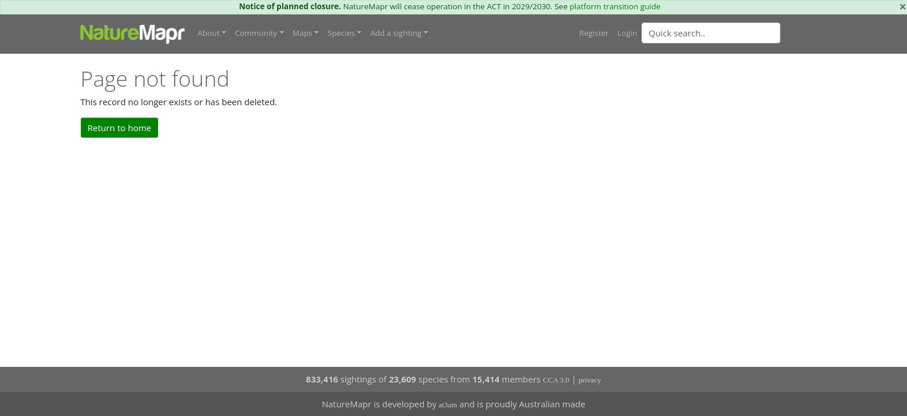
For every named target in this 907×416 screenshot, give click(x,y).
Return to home (119, 127)
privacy (589, 380)
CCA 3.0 (556, 380)
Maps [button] (302, 33)
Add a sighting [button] (396, 33)
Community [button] (256, 33)
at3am (447, 404)
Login (627, 33)
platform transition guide (615, 6)
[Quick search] (710, 33)
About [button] (209, 33)
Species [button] (341, 33)
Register (594, 33)
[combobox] (734, 33)
